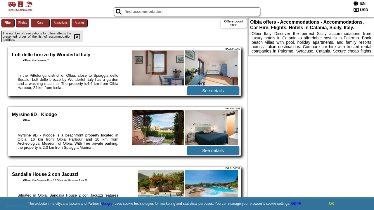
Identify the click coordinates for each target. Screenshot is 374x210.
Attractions (60, 22)
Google (106, 204)
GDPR (296, 204)
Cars (40, 22)
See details (213, 90)
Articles (79, 22)
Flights (22, 22)
